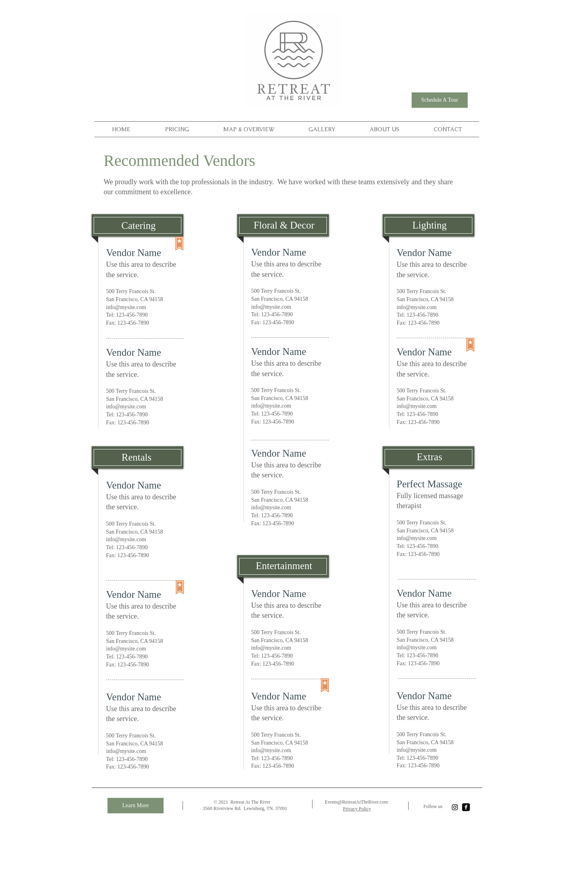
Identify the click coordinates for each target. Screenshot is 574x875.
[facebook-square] (466, 807)
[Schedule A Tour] (439, 100)
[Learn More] (135, 806)
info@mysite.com (126, 307)
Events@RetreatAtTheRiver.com (356, 802)
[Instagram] (455, 807)
